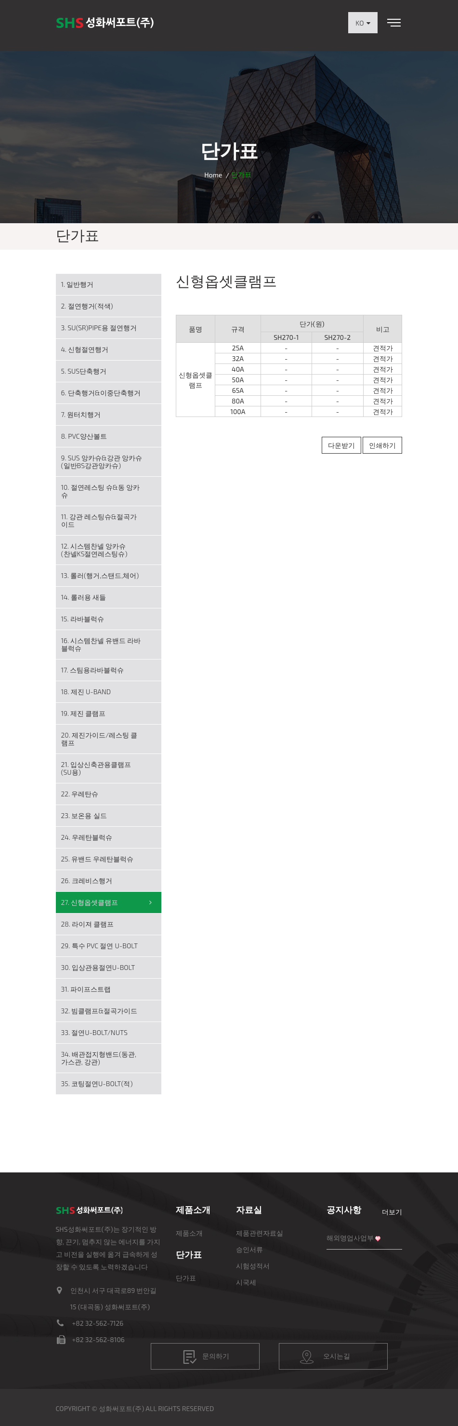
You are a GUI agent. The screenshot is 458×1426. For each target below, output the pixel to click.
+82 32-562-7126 (98, 1323)
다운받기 (341, 445)
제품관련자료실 (259, 1233)
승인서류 (249, 1249)
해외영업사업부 (350, 1238)
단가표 (186, 1278)
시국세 (246, 1282)
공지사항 (344, 1209)
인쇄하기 (382, 445)
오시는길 (325, 1357)
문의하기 (206, 1357)
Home (213, 175)
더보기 (392, 1212)
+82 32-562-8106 (98, 1339)
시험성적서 (253, 1266)
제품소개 (189, 1233)
